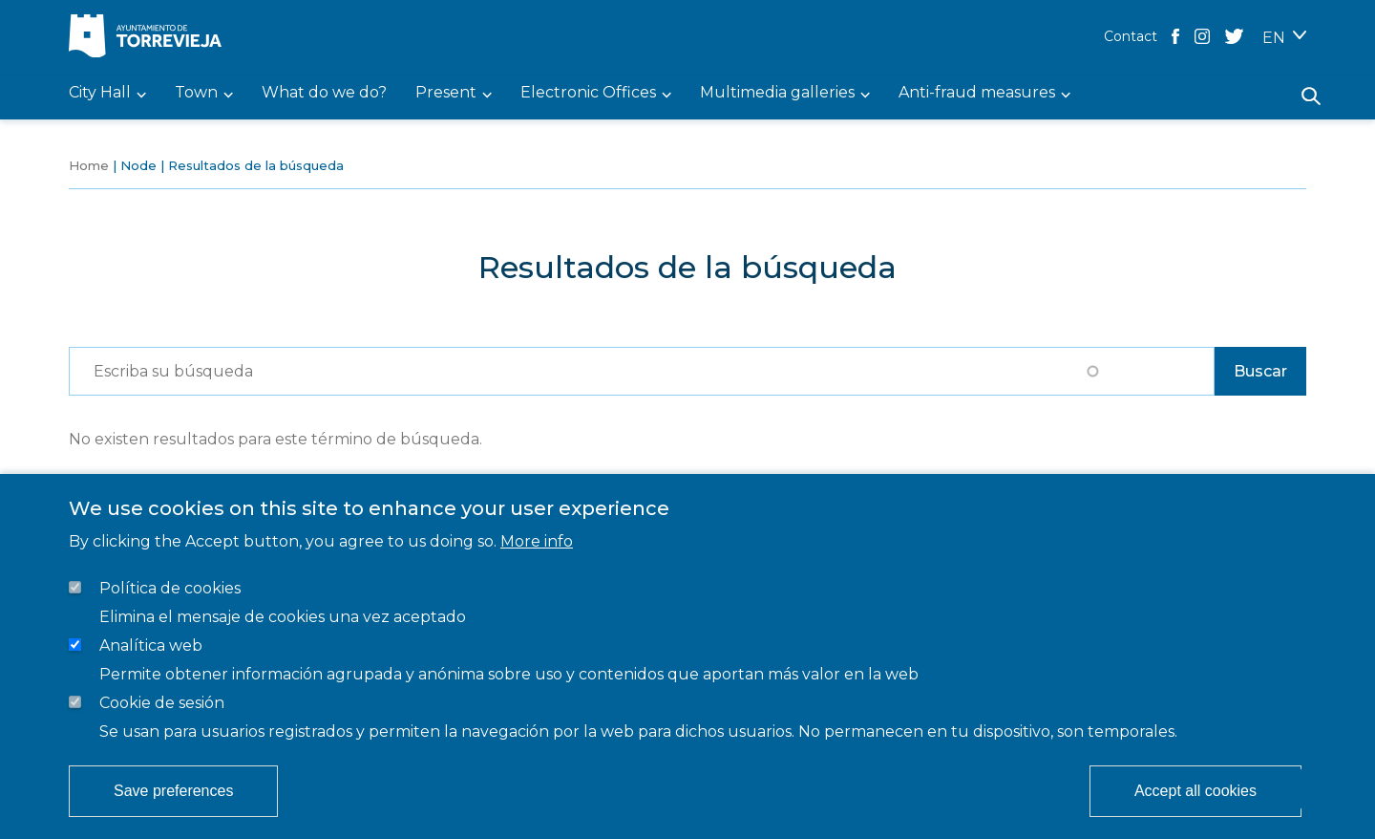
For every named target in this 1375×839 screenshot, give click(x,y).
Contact (1130, 36)
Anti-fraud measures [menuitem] (977, 93)
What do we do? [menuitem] (324, 93)
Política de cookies (170, 588)
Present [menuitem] (445, 93)
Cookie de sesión (161, 703)
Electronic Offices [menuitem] (588, 93)
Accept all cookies (1195, 791)
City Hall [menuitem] (100, 93)
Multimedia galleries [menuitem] (777, 93)
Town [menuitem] (196, 93)
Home (89, 165)
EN (1273, 38)
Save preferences (173, 791)
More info (536, 541)
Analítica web (150, 645)
